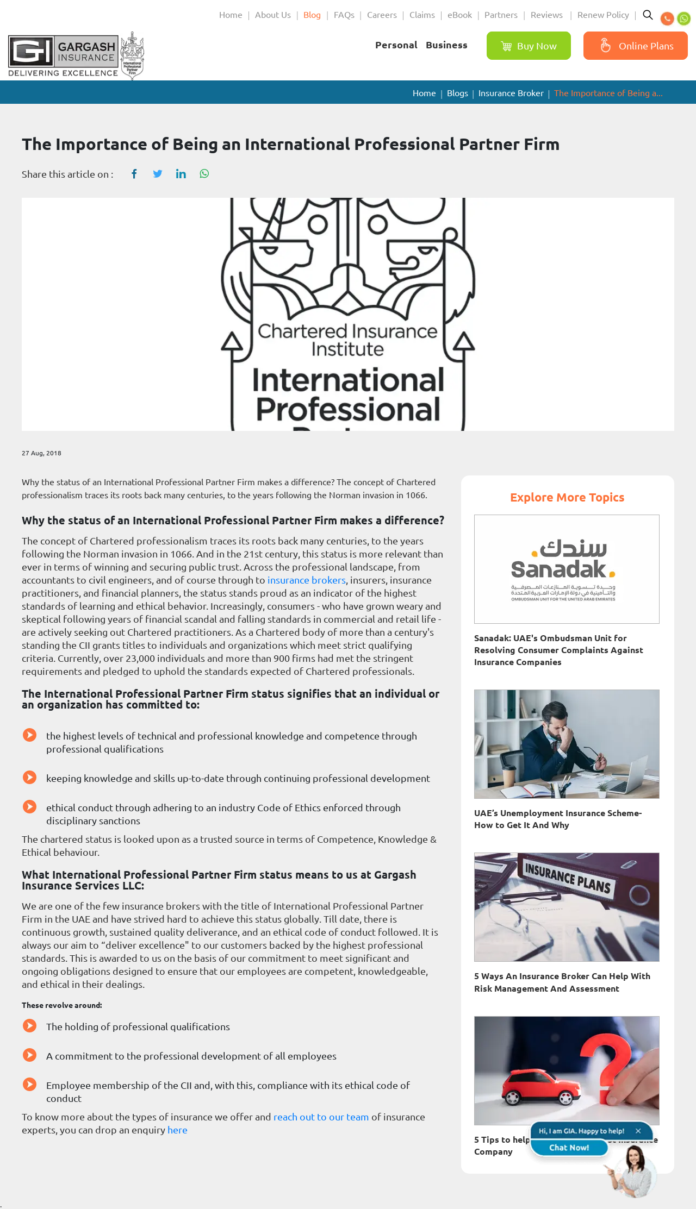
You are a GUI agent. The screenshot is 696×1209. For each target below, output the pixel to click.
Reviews (548, 15)
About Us (273, 15)
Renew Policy (603, 15)
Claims (422, 15)
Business (447, 44)
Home (231, 15)
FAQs (344, 15)
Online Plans (634, 46)
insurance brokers (307, 579)
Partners (501, 15)
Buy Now (529, 46)
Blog (312, 15)
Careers (382, 15)
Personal (396, 44)
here (177, 1129)
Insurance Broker (511, 93)
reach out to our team (321, 1116)
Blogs (457, 93)
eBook (460, 15)
